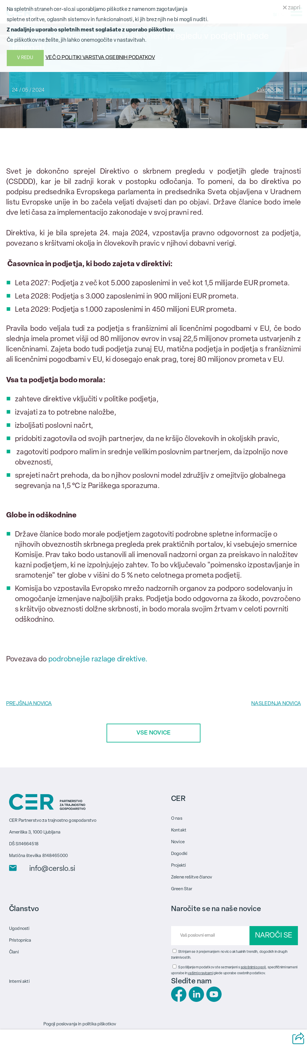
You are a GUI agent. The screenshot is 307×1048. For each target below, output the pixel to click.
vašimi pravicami (200, 973)
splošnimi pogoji (253, 967)
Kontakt (178, 830)
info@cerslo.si (52, 869)
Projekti (178, 865)
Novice (178, 842)
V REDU (25, 58)
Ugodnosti (19, 929)
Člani (14, 952)
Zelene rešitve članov (191, 877)
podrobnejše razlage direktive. (98, 659)
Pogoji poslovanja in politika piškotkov (80, 1024)
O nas (176, 818)
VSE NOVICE (153, 733)
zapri (292, 8)
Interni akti (19, 982)
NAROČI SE (273, 935)
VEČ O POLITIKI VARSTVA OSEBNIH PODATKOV (100, 58)
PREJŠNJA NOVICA (29, 704)
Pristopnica (20, 940)
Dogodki (179, 854)
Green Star (182, 889)
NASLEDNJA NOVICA (276, 704)
